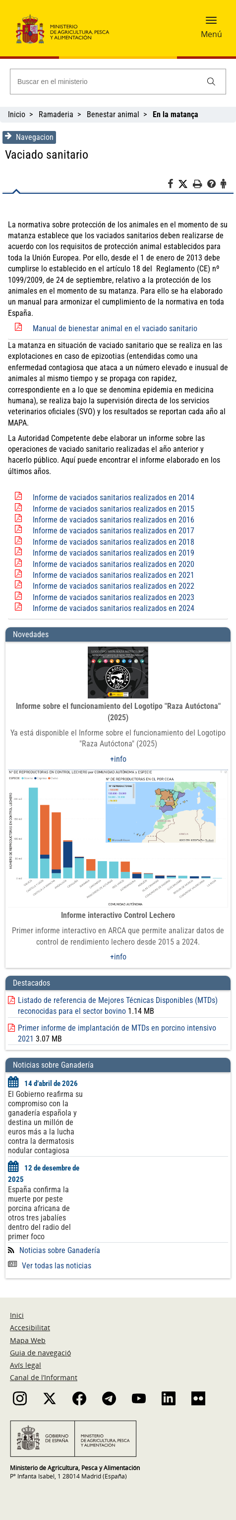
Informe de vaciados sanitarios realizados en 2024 (113, 608)
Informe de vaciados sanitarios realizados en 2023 (113, 597)
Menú (211, 34)
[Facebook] (173, 185)
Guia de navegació (40, 1352)
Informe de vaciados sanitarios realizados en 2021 (113, 575)
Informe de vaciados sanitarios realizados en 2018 (113, 542)
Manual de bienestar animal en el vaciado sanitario (115, 328)
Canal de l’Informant (43, 1377)
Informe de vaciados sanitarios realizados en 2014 (113, 497)
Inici (17, 1315)
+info (118, 759)
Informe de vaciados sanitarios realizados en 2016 (113, 519)
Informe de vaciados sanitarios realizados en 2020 (113, 564)
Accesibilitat (30, 1327)
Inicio (16, 114)
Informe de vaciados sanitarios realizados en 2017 (113, 530)
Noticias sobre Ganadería (59, 1250)
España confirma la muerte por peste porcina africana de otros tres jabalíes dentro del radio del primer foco (39, 1213)
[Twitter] (185, 184)
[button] (211, 23)
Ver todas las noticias (49, 1265)
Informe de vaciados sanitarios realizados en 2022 (113, 586)
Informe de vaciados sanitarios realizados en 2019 (113, 553)
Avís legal (25, 1365)
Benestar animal (113, 114)
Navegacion (29, 137)
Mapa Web (28, 1340)
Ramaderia (56, 114)
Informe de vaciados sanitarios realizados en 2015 (113, 509)
